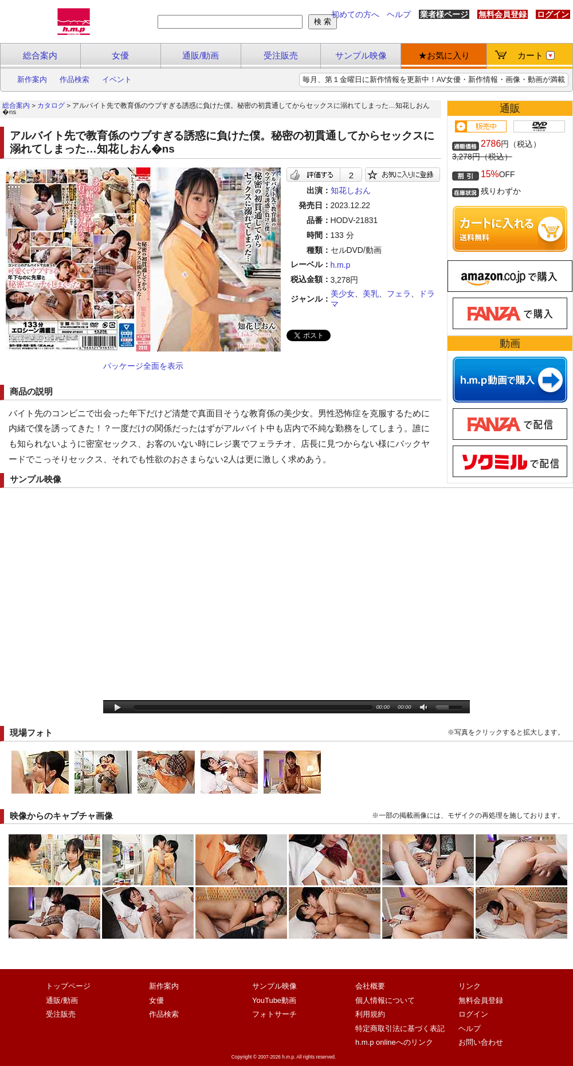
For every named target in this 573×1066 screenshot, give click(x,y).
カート (536, 55)
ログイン (553, 14)
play (118, 708)
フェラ (399, 293)
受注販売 (281, 55)
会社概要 (370, 986)
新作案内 (32, 79)
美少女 (343, 293)
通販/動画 (200, 55)
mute (424, 708)
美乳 (371, 293)
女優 (120, 55)
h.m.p (341, 265)
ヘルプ (399, 14)
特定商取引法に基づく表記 (400, 1028)
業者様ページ (444, 14)
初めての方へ (355, 14)
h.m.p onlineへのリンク (394, 1042)
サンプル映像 (361, 55)
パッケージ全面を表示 (143, 365)
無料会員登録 (502, 14)
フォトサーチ (274, 1014)
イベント (117, 79)
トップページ (68, 986)
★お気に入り (444, 55)
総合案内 (40, 55)
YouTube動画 (274, 1000)
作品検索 (74, 79)
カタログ (51, 105)
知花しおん (351, 190)
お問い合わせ (480, 1042)
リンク (469, 986)
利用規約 (370, 1014)
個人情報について (385, 1000)
